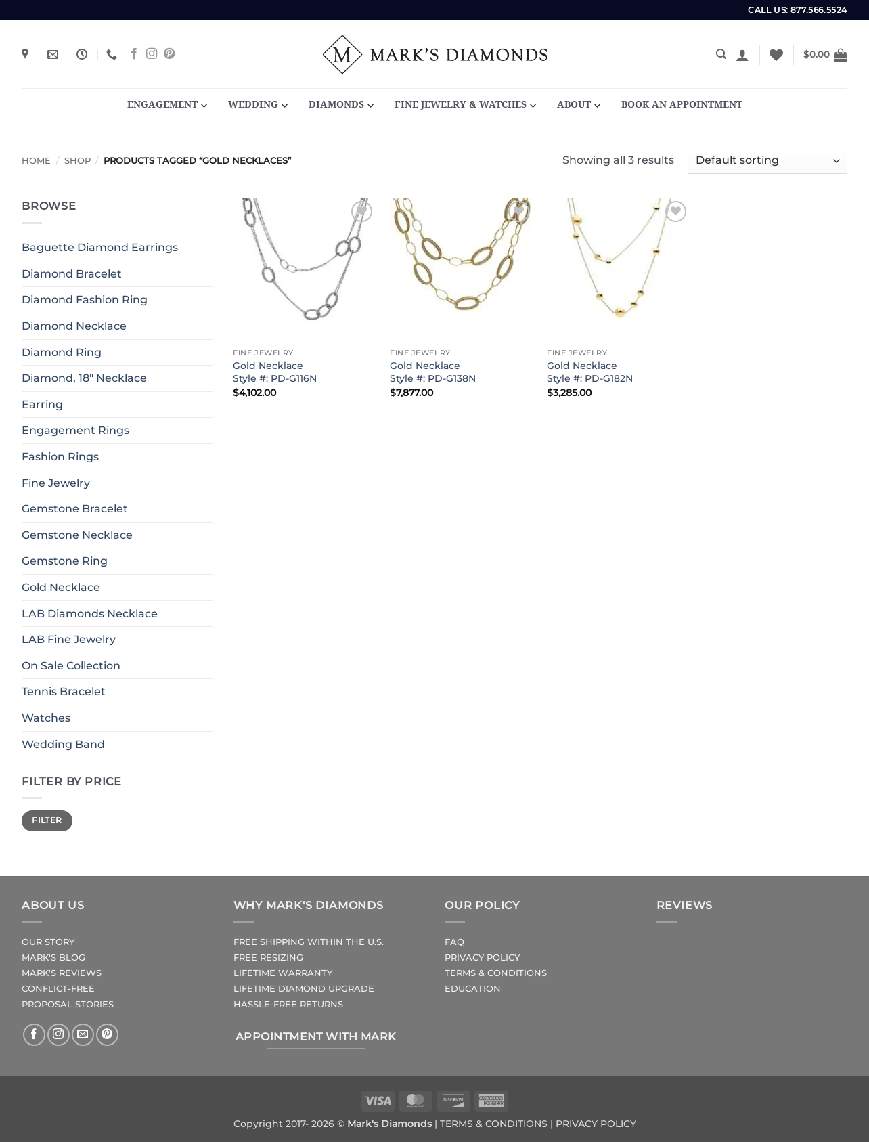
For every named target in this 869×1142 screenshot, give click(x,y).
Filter (47, 820)
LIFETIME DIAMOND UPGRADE (303, 989)
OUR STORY (48, 942)
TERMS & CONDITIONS (496, 973)
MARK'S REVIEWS (62, 973)
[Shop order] (767, 161)
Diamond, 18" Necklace (84, 378)
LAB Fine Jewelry (69, 639)
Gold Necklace (61, 587)
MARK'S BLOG (53, 957)
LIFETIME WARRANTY (282, 973)
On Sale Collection (71, 665)
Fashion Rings (60, 456)
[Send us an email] (83, 1035)
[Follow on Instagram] (151, 54)
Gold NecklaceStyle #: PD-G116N (275, 372)
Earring (42, 404)
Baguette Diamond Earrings (100, 247)
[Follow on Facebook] (134, 54)
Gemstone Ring (65, 560)
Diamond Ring (62, 352)
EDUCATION (473, 989)
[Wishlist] (776, 55)
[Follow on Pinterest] (169, 54)
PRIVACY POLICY (482, 957)
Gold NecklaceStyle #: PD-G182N (590, 372)
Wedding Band (63, 744)
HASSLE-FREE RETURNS (288, 1004)
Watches (46, 717)
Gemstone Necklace (77, 535)
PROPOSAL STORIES (68, 1004)
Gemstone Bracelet (75, 508)
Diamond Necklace (74, 326)
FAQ (454, 942)
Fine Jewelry (56, 483)
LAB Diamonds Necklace (90, 613)
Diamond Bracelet (72, 273)
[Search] (721, 54)
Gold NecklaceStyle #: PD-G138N (433, 372)
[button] (742, 55)
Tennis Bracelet (64, 691)
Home (36, 161)
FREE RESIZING (268, 957)
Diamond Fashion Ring (85, 299)
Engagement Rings (75, 430)
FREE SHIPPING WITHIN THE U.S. (308, 942)
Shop (77, 161)
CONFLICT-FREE (58, 989)
